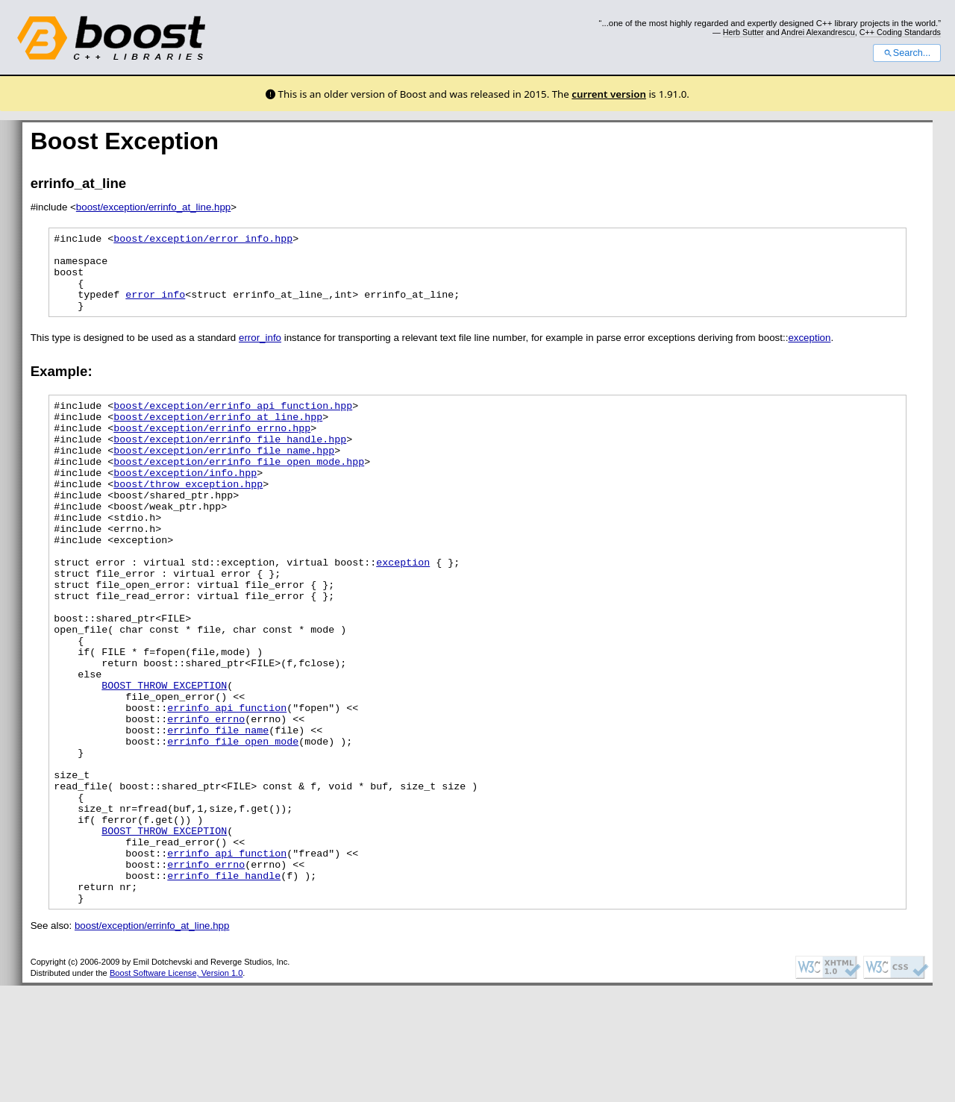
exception (809, 353)
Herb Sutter (743, 32)
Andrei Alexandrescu (818, 32)
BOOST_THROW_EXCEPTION (164, 759)
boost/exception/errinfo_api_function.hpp (232, 423)
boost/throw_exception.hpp (188, 517)
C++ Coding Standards (900, 32)
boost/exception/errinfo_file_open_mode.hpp (238, 490)
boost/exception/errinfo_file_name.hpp (223, 476)
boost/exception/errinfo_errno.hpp (211, 450)
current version (609, 94)
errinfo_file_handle (224, 987)
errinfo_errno (206, 799)
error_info (155, 307)
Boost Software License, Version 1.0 (176, 1089)
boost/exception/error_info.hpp (202, 240)
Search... (906, 53)
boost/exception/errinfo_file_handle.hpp (229, 463)
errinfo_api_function (226, 785)
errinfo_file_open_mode (232, 826)
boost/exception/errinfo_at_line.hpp (153, 207)
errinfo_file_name (218, 812)
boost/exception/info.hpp (185, 503)
